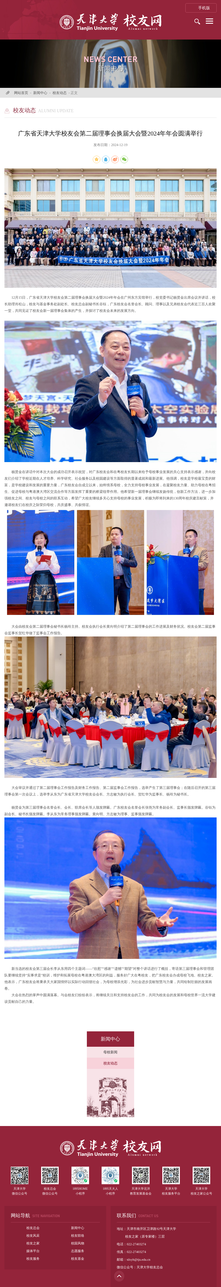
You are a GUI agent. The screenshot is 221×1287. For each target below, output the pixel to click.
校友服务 (33, 1258)
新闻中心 (40, 93)
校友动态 (60, 93)
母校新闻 (110, 1052)
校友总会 (33, 1228)
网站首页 (21, 93)
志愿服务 (77, 1251)
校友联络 (77, 1235)
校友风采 (33, 1235)
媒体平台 (33, 1251)
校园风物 (77, 1243)
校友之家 (33, 1243)
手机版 (201, 8)
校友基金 (77, 1258)
